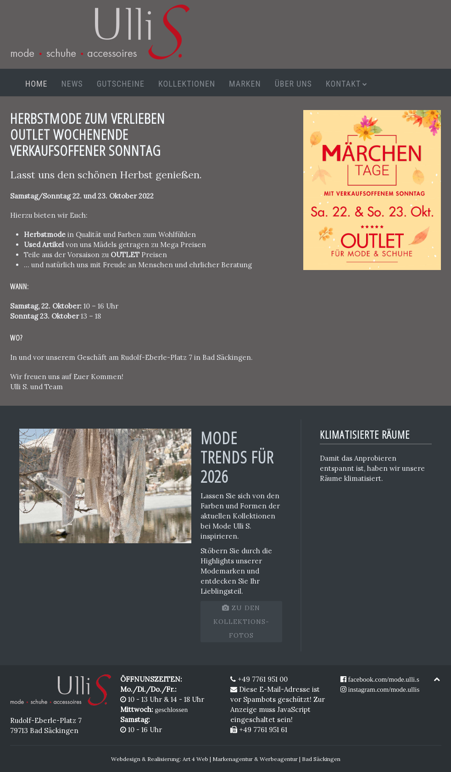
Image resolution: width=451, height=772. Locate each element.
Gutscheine (121, 83)
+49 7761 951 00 (259, 679)
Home (36, 83)
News (72, 83)
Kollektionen (186, 83)
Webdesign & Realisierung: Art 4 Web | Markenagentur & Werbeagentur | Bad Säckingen (225, 758)
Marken (245, 83)
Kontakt (343, 83)
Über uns (293, 83)
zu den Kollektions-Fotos (241, 622)
